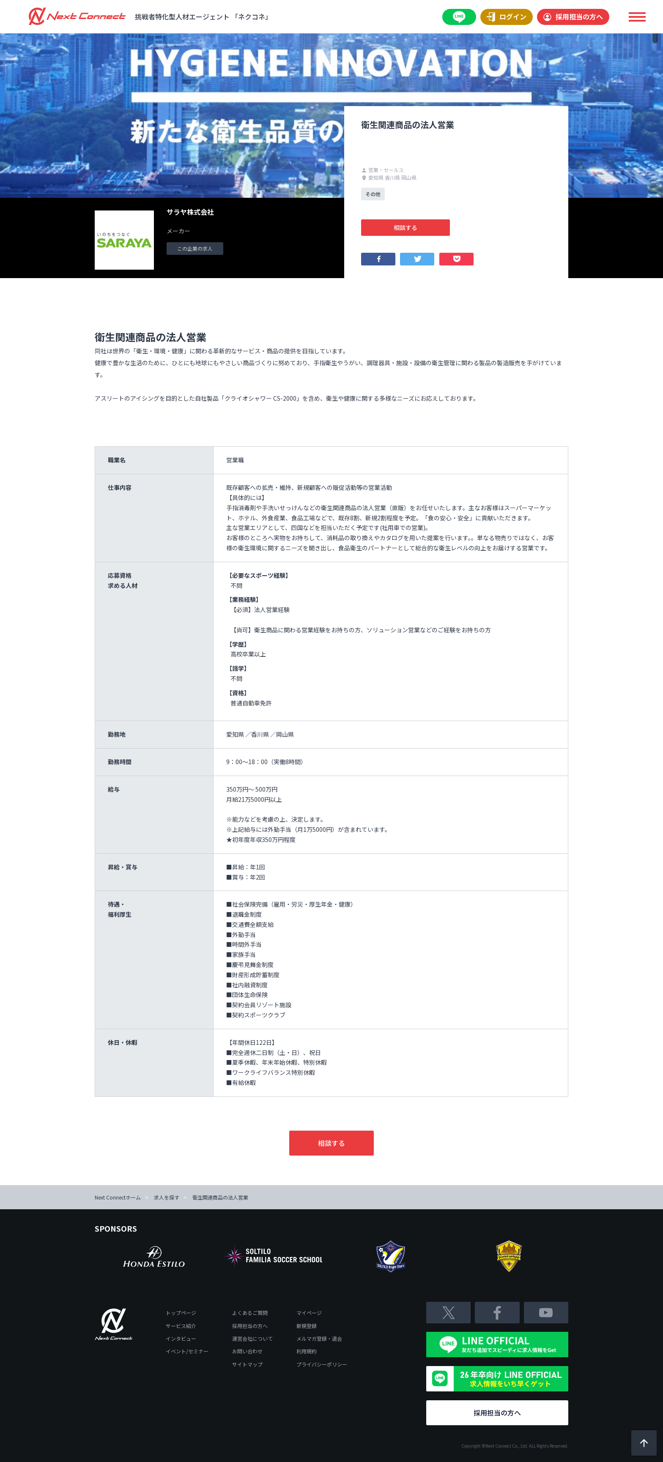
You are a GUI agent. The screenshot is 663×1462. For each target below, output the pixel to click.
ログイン (506, 16)
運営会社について (252, 1338)
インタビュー (181, 1338)
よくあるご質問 (250, 1312)
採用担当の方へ (573, 16)
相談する (405, 227)
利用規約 (306, 1351)
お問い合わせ (247, 1351)
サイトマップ (247, 1364)
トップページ (181, 1312)
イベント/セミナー (187, 1351)
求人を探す (166, 1197)
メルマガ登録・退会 (319, 1338)
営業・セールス (382, 169)
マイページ (309, 1312)
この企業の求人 (195, 248)
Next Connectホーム (118, 1197)
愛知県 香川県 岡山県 (388, 177)
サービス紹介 (181, 1325)
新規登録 (306, 1325)
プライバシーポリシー (321, 1364)
